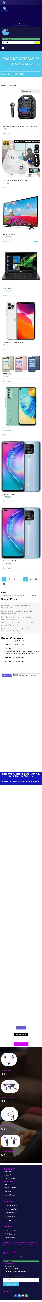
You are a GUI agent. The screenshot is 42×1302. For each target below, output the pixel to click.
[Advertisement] (21, 745)
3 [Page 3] (14, 579)
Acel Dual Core (7, 288)
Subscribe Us (11, 1284)
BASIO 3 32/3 (7, 374)
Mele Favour (8, 641)
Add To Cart (7, 133)
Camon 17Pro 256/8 (9, 561)
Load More (21, 1028)
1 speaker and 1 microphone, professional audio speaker (20, 126)
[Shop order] (30, 91)
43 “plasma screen (9, 234)
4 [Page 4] (20, 579)
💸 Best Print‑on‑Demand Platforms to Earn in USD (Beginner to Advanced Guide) (17, 624)
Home (3, 74)
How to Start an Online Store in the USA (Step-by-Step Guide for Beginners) (16, 618)
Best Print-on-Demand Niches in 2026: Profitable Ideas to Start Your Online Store (16, 630)
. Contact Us (7, 1175)
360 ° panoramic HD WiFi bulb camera (15, 180)
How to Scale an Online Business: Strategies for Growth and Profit (16, 606)
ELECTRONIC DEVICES (16, 74)
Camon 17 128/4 (8, 428)
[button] (20, 15)
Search (3, 592)
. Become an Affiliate (10, 1205)
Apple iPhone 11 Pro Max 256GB (13, 342)
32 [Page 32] (4, 584)
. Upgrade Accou (9, 1216)
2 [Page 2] (9, 579)
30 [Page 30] (31, 579)
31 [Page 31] (36, 579)
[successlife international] (4, 2)
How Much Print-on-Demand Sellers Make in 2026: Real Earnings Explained (16, 612)
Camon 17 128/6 (8, 494)
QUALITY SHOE (19, 641)
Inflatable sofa (19, 657)
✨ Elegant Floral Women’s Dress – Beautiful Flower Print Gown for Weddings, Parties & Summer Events (22, 652)
